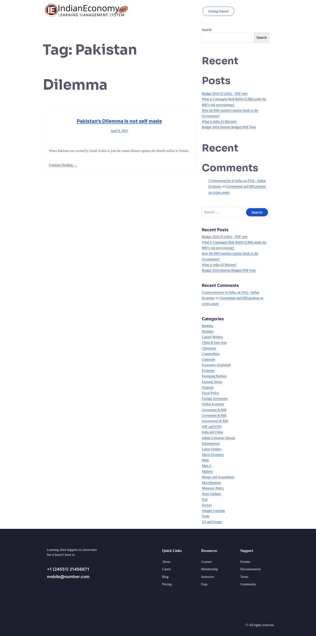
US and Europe (212, 521)
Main (205, 460)
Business (208, 331)
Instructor (207, 577)
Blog (165, 577)
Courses (206, 561)
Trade (205, 516)
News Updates (211, 493)
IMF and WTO (211, 426)
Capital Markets (212, 337)
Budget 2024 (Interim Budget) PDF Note (229, 127)
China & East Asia (214, 342)
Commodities (211, 354)
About (166, 561)
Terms (244, 577)
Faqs (204, 584)
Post (205, 499)
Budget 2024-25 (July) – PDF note (224, 93)
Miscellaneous (211, 482)
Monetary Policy (213, 488)
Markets (207, 471)
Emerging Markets (214, 376)
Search (206, 30)
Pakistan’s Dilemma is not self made (119, 121)
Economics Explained (216, 365)
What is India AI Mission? (219, 121)
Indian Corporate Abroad (218, 438)
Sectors (206, 505)
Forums (245, 561)
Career (166, 569)
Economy (208, 370)
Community (248, 584)
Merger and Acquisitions (218, 477)
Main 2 (206, 465)
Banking (207, 325)
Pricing (167, 584)
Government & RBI (215, 421)
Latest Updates (212, 449)
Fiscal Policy (210, 393)
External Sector (212, 382)
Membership (209, 569)
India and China (212, 432)
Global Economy (213, 404)
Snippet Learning (213, 510)
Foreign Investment (215, 398)
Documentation (250, 569)
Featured (207, 387)
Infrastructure (211, 443)
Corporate (208, 359)
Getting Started (218, 11)
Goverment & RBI (214, 410)
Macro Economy (213, 454)
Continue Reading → (63, 165)
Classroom (209, 348)
